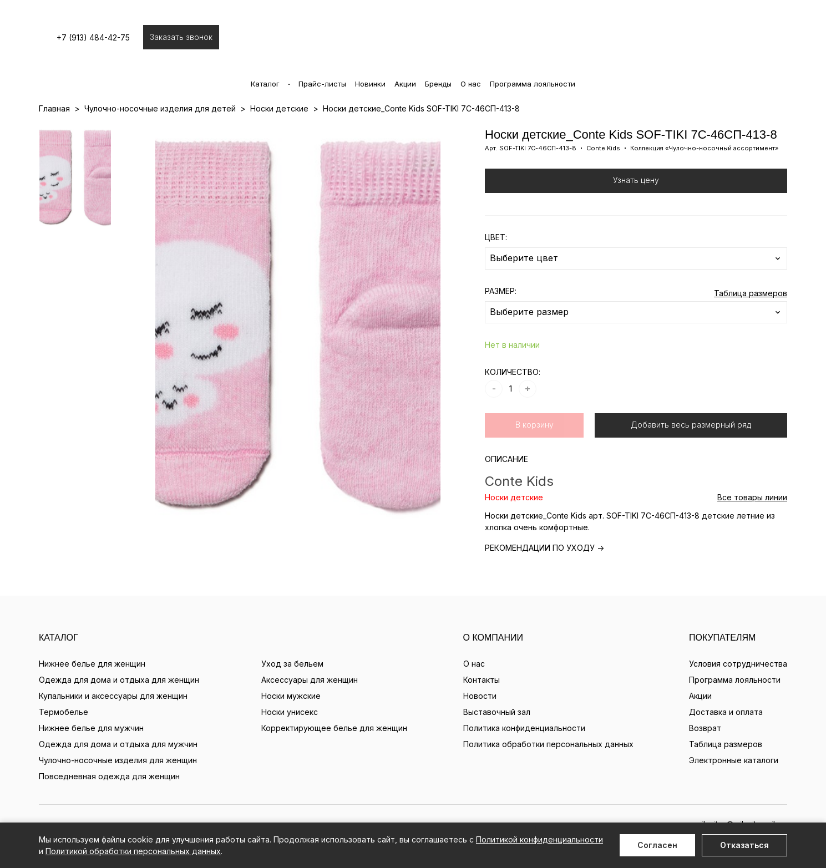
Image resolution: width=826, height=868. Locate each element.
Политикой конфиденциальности (539, 839)
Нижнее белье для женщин (92, 663)
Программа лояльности (532, 83)
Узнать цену (636, 180)
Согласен (657, 845)
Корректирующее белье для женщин (334, 728)
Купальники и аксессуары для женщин (113, 696)
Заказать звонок (186, 37)
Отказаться (744, 845)
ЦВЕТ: (496, 237)
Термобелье (63, 712)
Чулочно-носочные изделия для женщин (118, 760)
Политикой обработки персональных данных (133, 851)
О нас (470, 83)
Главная (54, 108)
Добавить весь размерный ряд (691, 424)
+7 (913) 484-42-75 (98, 37)
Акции (405, 83)
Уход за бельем (292, 663)
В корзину (534, 424)
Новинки (370, 83)
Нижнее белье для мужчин (91, 728)
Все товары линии (752, 497)
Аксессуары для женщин (309, 679)
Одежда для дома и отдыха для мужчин (118, 744)
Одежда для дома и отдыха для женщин (119, 679)
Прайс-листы (322, 83)
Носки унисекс (289, 712)
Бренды (438, 83)
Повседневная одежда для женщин (109, 776)
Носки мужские (291, 696)
